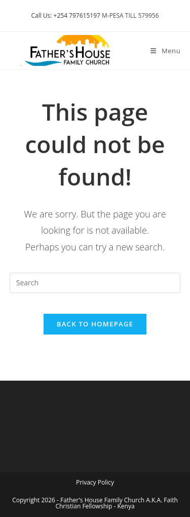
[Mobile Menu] (165, 50)
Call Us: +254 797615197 (65, 15)
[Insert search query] (95, 283)
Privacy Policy (95, 482)
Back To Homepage (95, 323)
